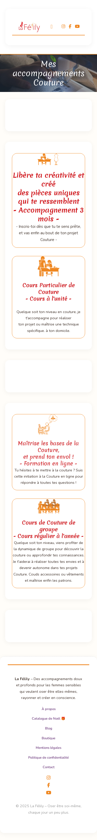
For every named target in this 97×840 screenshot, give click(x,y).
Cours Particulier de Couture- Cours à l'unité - (49, 292)
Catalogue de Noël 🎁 (48, 718)
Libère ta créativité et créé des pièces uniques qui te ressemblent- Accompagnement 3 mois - (48, 197)
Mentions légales (48, 747)
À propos (49, 709)
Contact (49, 767)
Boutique (48, 738)
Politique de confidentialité (48, 757)
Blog (48, 728)
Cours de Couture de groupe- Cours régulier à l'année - (48, 529)
